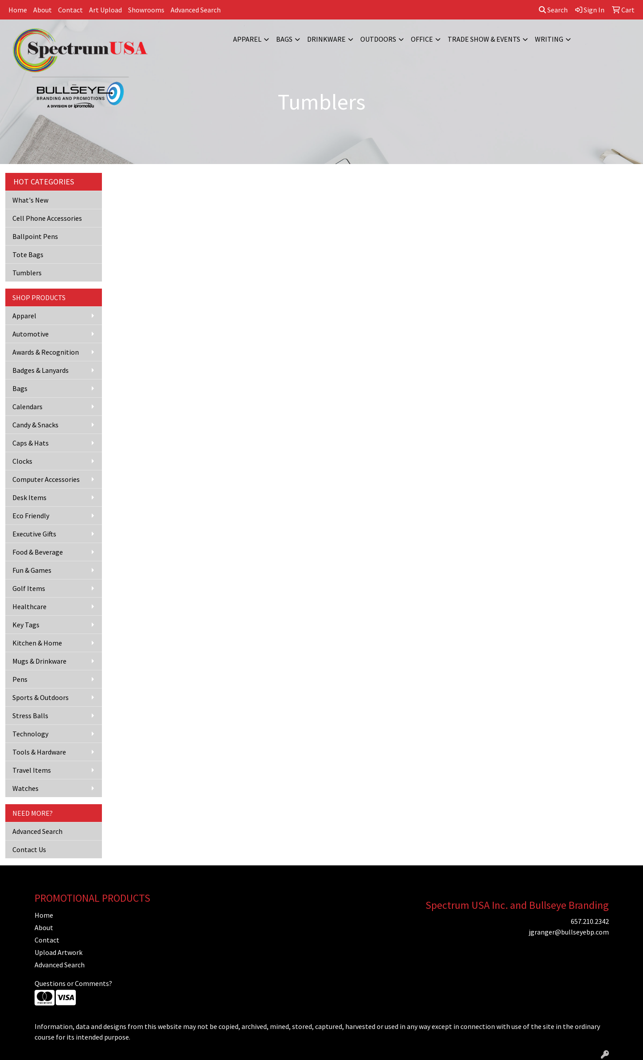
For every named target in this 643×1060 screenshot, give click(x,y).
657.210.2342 (590, 921)
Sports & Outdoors (40, 697)
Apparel (247, 39)
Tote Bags (27, 254)
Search (553, 9)
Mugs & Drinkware (39, 661)
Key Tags (25, 624)
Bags (284, 39)
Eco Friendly (30, 515)
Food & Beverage (37, 552)
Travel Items (31, 770)
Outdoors (378, 39)
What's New (30, 200)
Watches (25, 788)
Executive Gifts (34, 533)
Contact (70, 9)
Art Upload (105, 9)
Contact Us (29, 849)
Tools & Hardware (39, 751)
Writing (549, 39)
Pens (19, 679)
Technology (30, 733)
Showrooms (146, 9)
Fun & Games (31, 570)
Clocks (22, 461)
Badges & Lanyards (40, 370)
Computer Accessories (46, 479)
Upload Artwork (58, 952)
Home (17, 9)
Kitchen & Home (37, 642)
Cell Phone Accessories (47, 218)
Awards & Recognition (45, 352)
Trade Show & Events (484, 39)
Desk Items (29, 497)
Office (422, 39)
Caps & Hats (30, 442)
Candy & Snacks (35, 424)
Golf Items (28, 588)
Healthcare (29, 606)
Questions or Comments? (73, 983)
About (42, 9)
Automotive (30, 333)
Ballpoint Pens (35, 236)
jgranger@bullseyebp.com (569, 931)
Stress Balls (30, 715)
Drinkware (326, 39)
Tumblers (27, 272)
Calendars (27, 406)
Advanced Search (196, 9)
